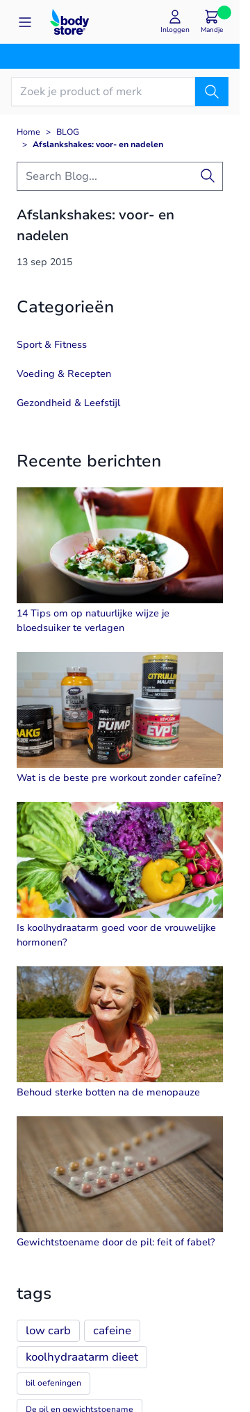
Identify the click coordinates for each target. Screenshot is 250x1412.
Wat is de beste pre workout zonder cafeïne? (119, 777)
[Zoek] (211, 91)
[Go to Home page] (69, 22)
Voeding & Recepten (64, 373)
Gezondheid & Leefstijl (68, 403)
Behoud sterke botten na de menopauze (108, 1092)
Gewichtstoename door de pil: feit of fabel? (116, 1242)
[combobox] (120, 176)
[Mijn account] (175, 21)
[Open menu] (25, 22)
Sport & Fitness (52, 344)
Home (28, 131)
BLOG (67, 131)
